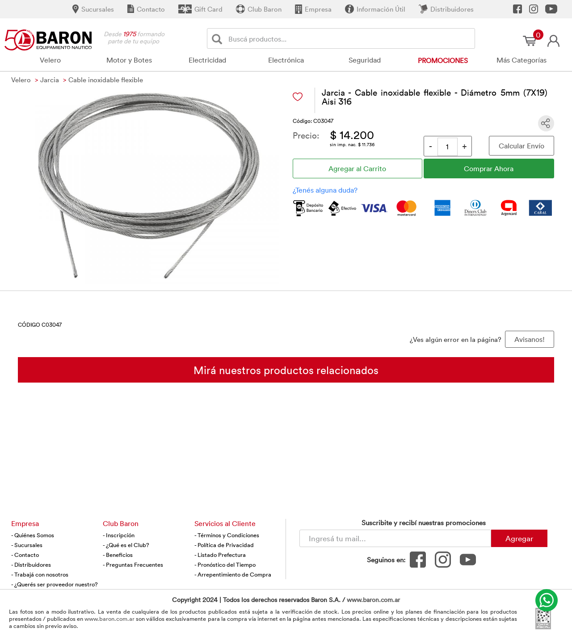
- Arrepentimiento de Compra (232, 574)
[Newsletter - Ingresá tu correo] (395, 538)
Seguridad (365, 59)
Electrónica (286, 59)
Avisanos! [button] (529, 339)
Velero (50, 59)
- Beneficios (118, 555)
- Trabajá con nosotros (39, 574)
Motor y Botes (129, 59)
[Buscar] (219, 38)
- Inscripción (119, 535)
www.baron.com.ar (373, 599)
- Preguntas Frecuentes (133, 564)
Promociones (443, 60)
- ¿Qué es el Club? (126, 545)
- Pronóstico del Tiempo (225, 564)
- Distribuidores (31, 564)
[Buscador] (350, 38)
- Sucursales (26, 545)
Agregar (519, 538)
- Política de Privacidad (224, 545)
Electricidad (207, 59)
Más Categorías (521, 59)
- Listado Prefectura (220, 555)
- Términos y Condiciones (226, 535)
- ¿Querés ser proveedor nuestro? (54, 584)
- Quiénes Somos (32, 535)
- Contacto (25, 555)
